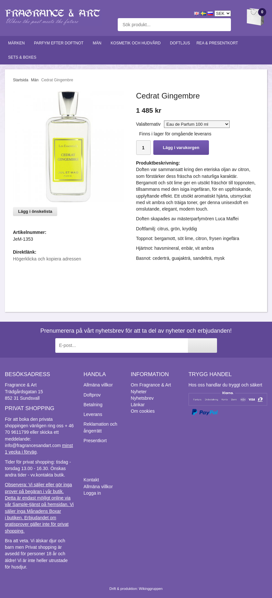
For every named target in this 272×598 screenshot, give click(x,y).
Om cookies (143, 411)
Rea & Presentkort (218, 43)
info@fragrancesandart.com (33, 445)
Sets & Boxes (23, 57)
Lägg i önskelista (35, 211)
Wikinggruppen (150, 589)
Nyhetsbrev (142, 398)
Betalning (92, 404)
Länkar (138, 404)
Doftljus (180, 43)
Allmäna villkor (98, 384)
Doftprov (92, 394)
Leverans (92, 414)
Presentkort (95, 440)
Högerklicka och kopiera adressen (47, 258)
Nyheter (139, 391)
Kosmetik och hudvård (137, 43)
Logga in (92, 493)
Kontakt (91, 479)
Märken (17, 43)
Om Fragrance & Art (151, 384)
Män (98, 43)
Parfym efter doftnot (60, 43)
